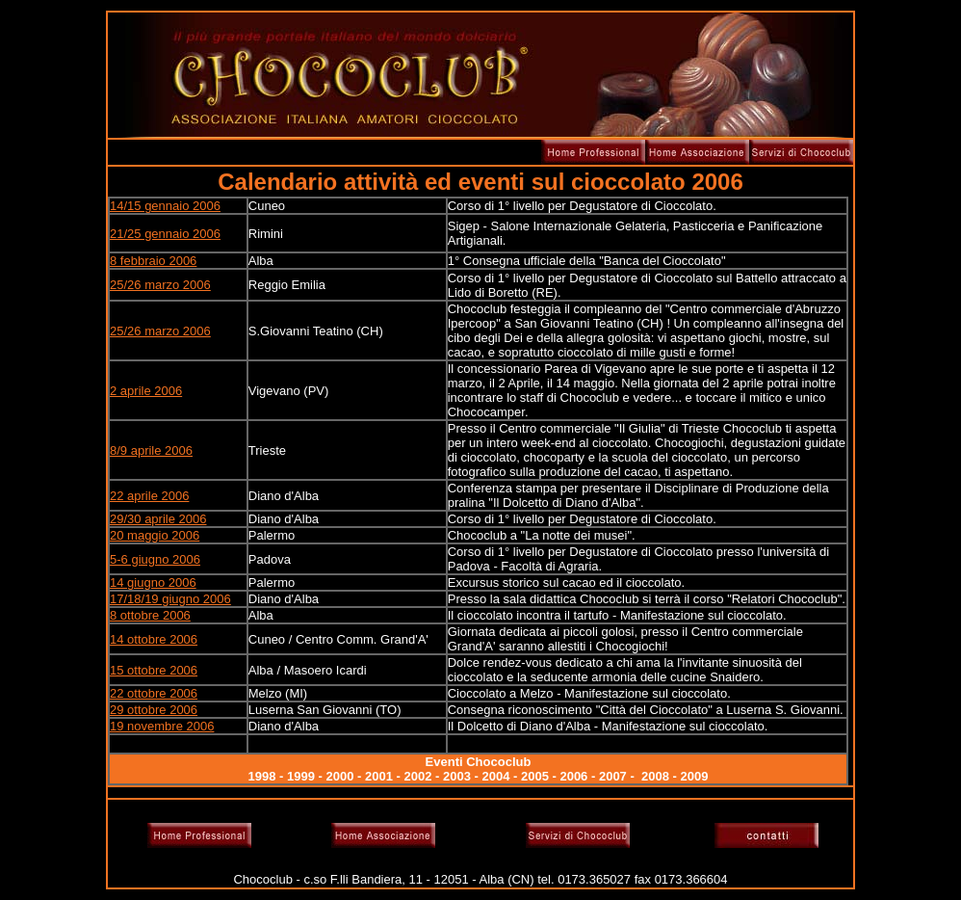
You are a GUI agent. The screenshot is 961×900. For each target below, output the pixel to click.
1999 (301, 776)
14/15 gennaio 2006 (165, 206)
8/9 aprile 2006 (151, 450)
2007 (613, 776)
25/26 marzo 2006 (160, 285)
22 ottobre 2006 (153, 693)
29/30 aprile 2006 (158, 519)
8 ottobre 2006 (150, 615)
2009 (695, 776)
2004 (495, 776)
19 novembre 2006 (162, 726)
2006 (573, 776)
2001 (379, 776)
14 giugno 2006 (153, 582)
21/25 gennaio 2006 (165, 233)
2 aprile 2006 (146, 391)
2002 (417, 776)
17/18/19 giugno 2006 (170, 599)
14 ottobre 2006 (153, 639)
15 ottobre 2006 (153, 670)
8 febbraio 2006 (153, 260)
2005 (535, 776)
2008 (655, 776)
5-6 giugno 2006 (155, 559)
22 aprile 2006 (149, 496)
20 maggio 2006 (154, 535)
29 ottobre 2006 (153, 709)
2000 (340, 776)
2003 (457, 776)
